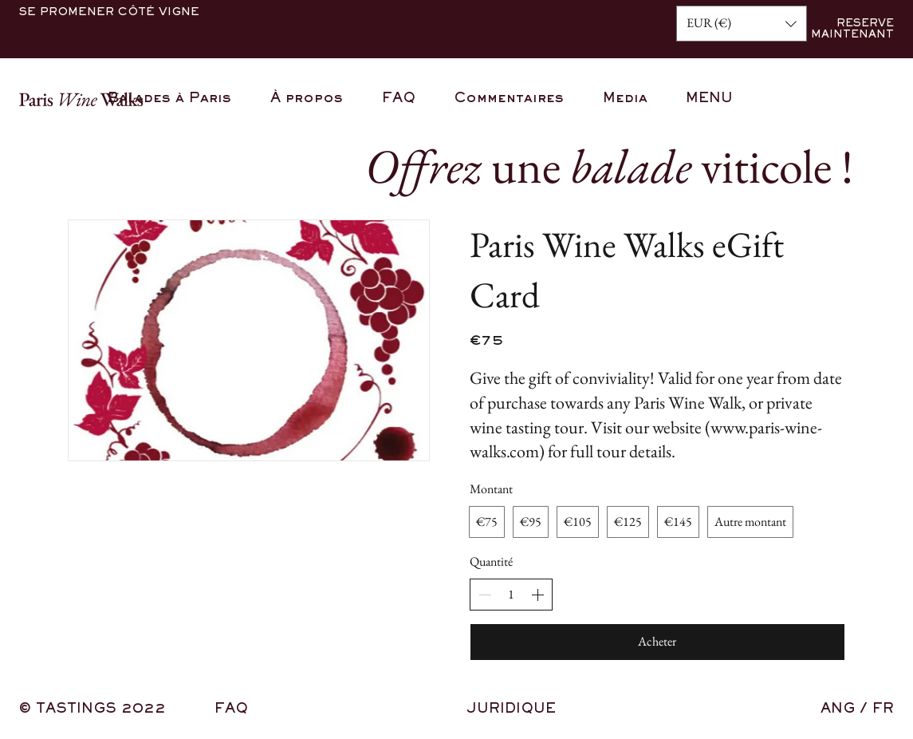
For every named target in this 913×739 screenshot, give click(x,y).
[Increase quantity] (537, 594)
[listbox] (741, 23)
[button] (741, 23)
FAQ (231, 709)
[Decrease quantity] (484, 594)
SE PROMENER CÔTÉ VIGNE (109, 12)
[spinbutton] (511, 594)
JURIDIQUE (511, 709)
